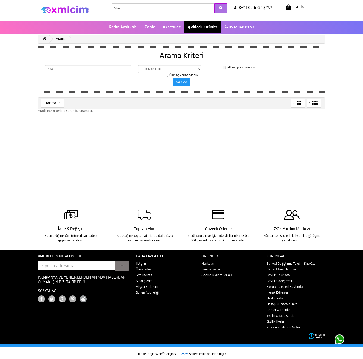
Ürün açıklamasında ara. (181, 75)
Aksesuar (172, 26)
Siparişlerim (144, 281)
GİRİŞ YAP (263, 8)
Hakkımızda (275, 298)
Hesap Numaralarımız (282, 304)
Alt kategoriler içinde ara (240, 67)
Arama (61, 39)
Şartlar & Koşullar (279, 310)
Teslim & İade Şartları (281, 316)
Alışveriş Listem (147, 287)
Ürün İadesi (144, 269)
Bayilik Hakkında (278, 275)
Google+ (96, 297)
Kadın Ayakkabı (123, 26)
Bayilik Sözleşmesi (279, 281)
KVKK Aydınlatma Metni (283, 327)
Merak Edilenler (277, 293)
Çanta (150, 26)
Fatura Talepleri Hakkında (285, 287)
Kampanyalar (210, 269)
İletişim (141, 264)
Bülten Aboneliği (147, 293)
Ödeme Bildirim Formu (216, 275)
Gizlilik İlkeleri (276, 322)
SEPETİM (295, 7)
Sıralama (52, 103)
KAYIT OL (243, 8)
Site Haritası (144, 275)
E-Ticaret (183, 354)
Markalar (207, 264)
